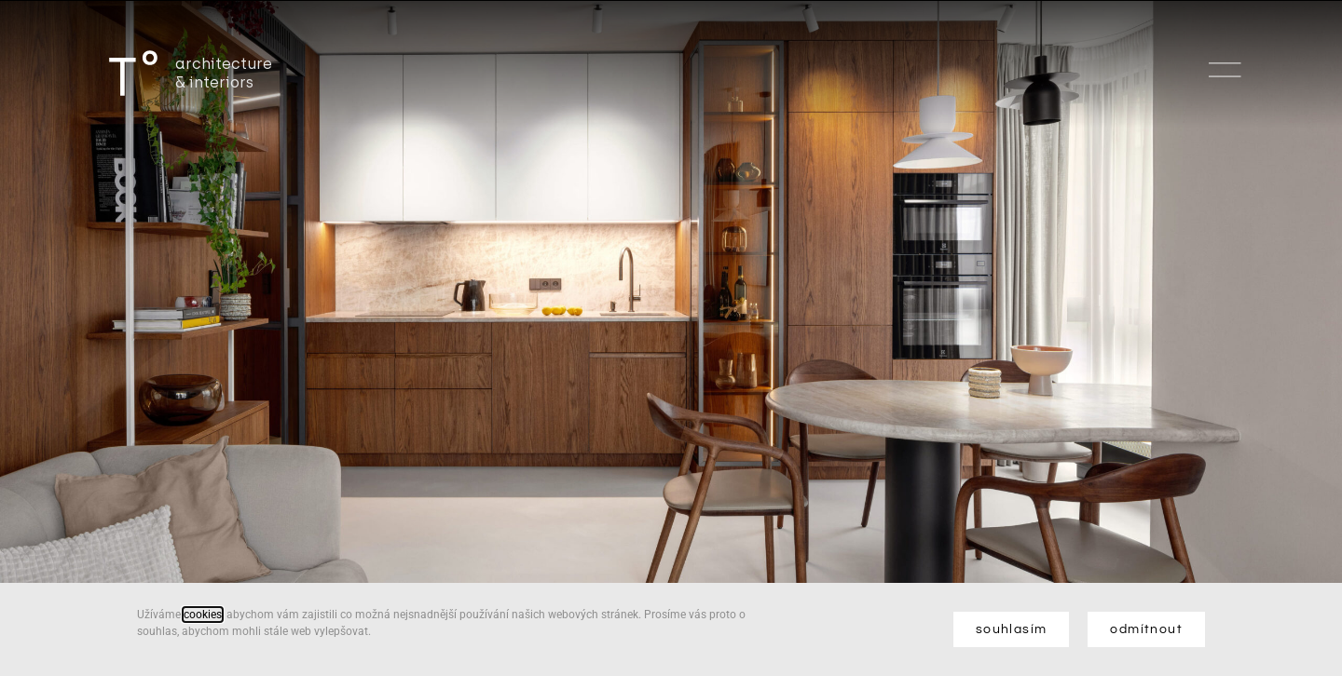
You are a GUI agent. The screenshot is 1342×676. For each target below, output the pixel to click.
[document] (671, 338)
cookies (203, 614)
